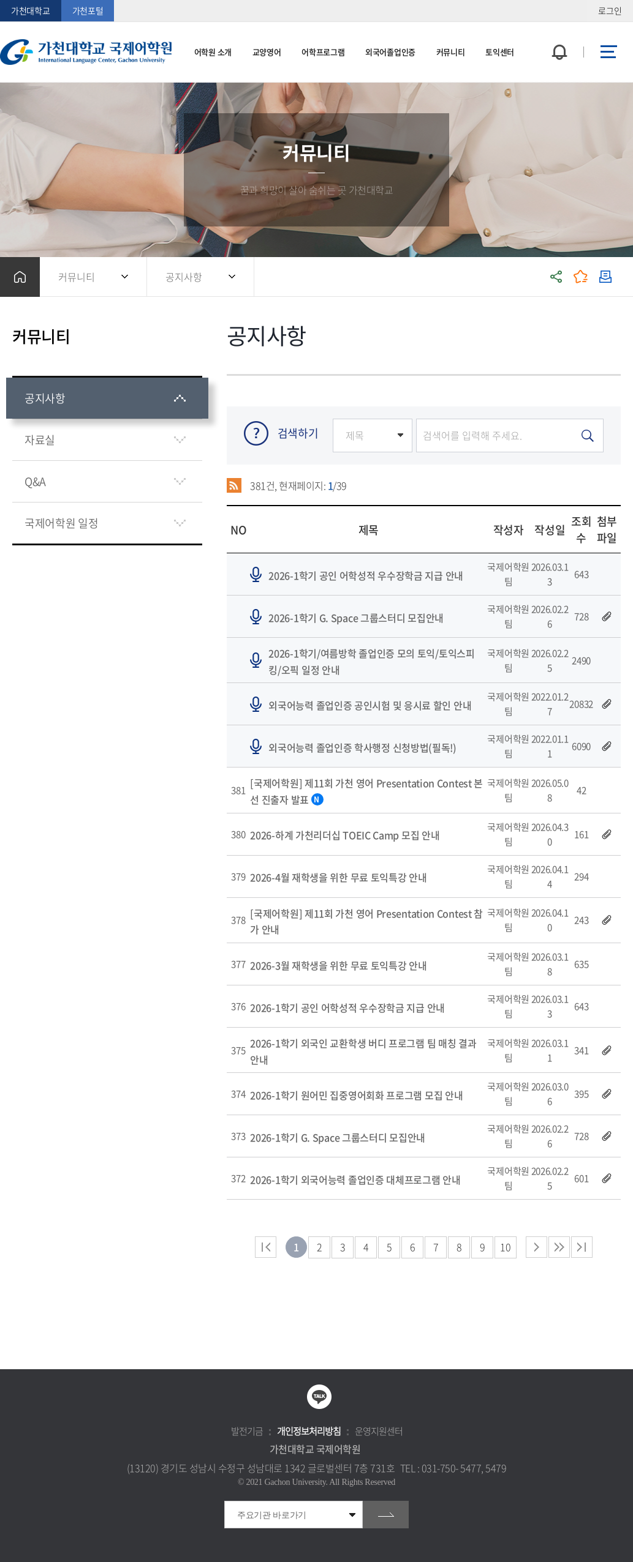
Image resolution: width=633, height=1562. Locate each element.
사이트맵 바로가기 (608, 52)
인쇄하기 (605, 277)
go (386, 1514)
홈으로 (20, 277)
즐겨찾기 (581, 277)
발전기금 (247, 1431)
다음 (559, 1247)
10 (505, 1246)
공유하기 (556, 277)
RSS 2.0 (234, 485)
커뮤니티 (76, 276)
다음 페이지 (536, 1247)
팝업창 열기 (557, 30)
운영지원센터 (379, 1431)
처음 (265, 1247)
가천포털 (88, 10)
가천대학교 (30, 10)
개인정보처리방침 (309, 1431)
